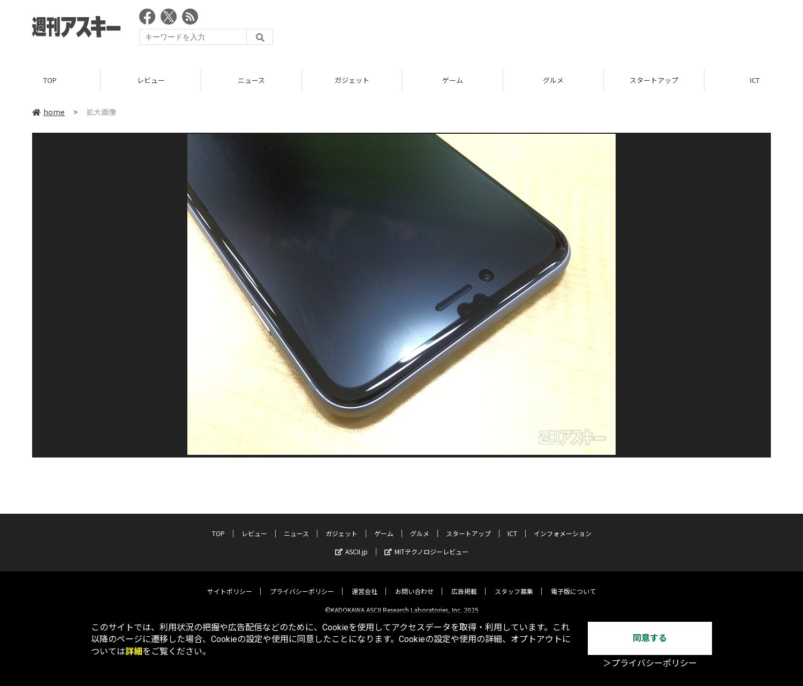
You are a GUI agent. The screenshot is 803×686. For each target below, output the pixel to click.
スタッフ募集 (514, 583)
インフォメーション (563, 525)
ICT (512, 525)
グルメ (553, 80)
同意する (650, 638)
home (48, 111)
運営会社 (364, 583)
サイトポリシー (229, 583)
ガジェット (352, 80)
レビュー (151, 80)
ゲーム (452, 80)
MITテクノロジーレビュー (426, 543)
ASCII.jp (351, 543)
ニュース (251, 80)
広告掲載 (464, 583)
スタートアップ (654, 80)
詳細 (133, 651)
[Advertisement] (576, 29)
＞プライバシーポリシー (650, 663)
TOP (50, 80)
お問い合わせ (414, 583)
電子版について (573, 583)
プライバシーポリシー (302, 583)
